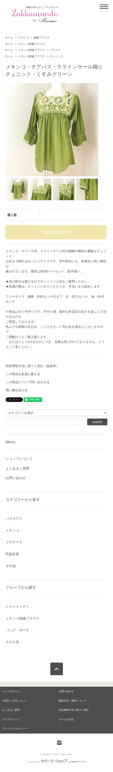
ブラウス (55, 50)
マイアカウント (11, 719)
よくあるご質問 (17, 468)
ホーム (9, 37)
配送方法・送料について (72, 700)
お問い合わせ (16, 478)
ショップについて (19, 459)
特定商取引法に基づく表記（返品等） (32, 366)
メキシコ (23, 37)
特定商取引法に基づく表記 (74, 710)
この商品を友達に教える (23, 374)
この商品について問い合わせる (28, 382)
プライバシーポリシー (14, 728)
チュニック (56, 56)
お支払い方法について (14, 700)
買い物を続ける (17, 390)
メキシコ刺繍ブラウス (31, 43)
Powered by (56, 762)
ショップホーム (11, 691)
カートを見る (66, 719)
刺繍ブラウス (41, 37)
